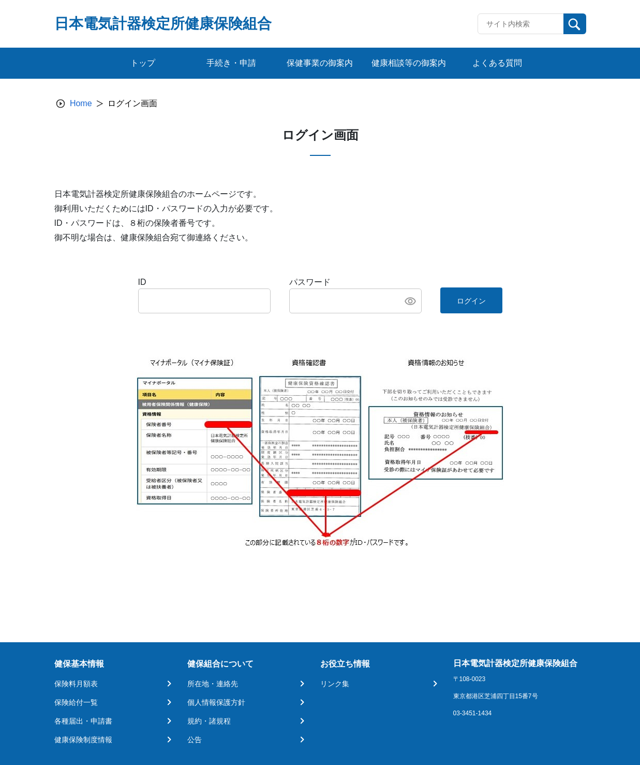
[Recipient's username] (521, 23)
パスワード (310, 282)
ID (142, 282)
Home (81, 103)
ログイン (471, 301)
